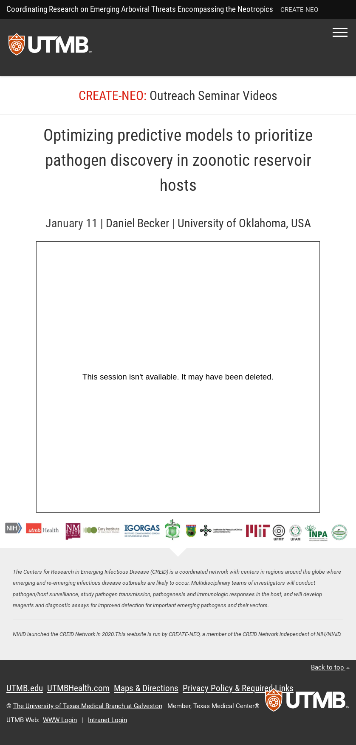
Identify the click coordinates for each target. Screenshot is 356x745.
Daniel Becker (138, 223)
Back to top (330, 667)
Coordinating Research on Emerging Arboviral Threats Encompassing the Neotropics (139, 9)
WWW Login (60, 720)
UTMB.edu (24, 688)
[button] (340, 32)
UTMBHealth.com (78, 688)
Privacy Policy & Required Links (238, 688)
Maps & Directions (146, 688)
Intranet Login (107, 720)
